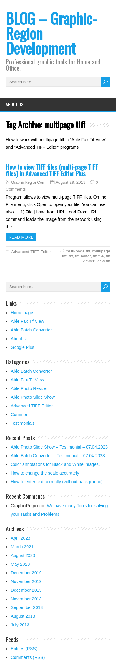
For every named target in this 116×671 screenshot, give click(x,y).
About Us (14, 104)
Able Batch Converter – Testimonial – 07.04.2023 (58, 455)
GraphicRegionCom (28, 182)
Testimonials (23, 423)
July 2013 (20, 624)
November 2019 (26, 581)
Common (19, 414)
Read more (21, 237)
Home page (22, 312)
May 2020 (20, 564)
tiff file (98, 256)
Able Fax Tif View (27, 321)
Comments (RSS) (28, 657)
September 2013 (27, 607)
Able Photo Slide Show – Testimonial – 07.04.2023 (59, 447)
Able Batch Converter (31, 329)
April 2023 (20, 538)
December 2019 (26, 572)
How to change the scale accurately (45, 473)
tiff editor (83, 256)
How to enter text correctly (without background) (57, 481)
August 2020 (23, 555)
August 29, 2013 (71, 182)
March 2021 (22, 546)
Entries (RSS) (24, 648)
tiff (71, 256)
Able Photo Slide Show (33, 397)
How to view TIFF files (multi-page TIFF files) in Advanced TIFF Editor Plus (52, 170)
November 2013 (26, 598)
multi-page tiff (78, 251)
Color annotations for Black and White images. (55, 464)
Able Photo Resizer (29, 388)
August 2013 (23, 616)
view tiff (103, 261)
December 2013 (26, 590)
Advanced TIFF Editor (31, 251)
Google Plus (22, 347)
